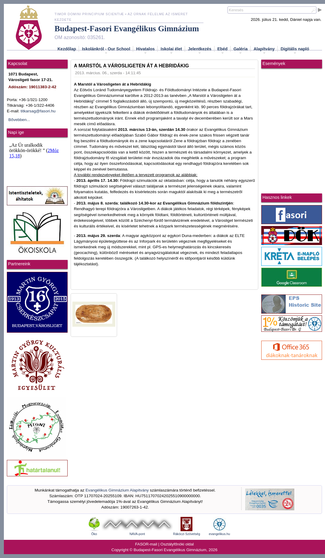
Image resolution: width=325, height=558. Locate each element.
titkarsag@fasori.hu (38, 111)
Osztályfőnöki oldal (177, 544)
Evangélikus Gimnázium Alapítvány (117, 490)
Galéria (241, 50)
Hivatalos (145, 50)
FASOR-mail (146, 544)
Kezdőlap (66, 48)
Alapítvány (264, 50)
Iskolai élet (171, 50)
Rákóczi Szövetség (186, 534)
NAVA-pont (137, 534)
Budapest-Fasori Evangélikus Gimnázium (127, 28)
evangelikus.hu (219, 534)
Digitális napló (295, 50)
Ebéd (222, 50)
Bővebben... (19, 119)
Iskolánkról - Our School (106, 50)
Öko (94, 534)
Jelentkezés (200, 50)
